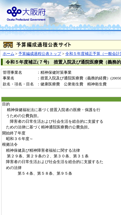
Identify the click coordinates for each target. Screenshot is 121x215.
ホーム (8, 54)
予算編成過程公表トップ (39, 54)
